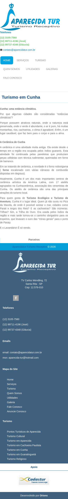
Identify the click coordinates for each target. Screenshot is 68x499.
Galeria (11, 402)
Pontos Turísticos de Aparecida (24, 431)
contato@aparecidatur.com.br (19, 49)
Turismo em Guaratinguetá (21, 454)
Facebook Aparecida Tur (16, 298)
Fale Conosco (12, 77)
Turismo (40, 60)
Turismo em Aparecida (19, 440)
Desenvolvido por (34, 495)
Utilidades (33, 69)
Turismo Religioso (17, 459)
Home (6, 60)
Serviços (23, 60)
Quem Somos (11, 69)
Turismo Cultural (16, 436)
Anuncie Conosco (16, 411)
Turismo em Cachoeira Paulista (24, 445)
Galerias (52, 69)
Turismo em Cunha (17, 449)
